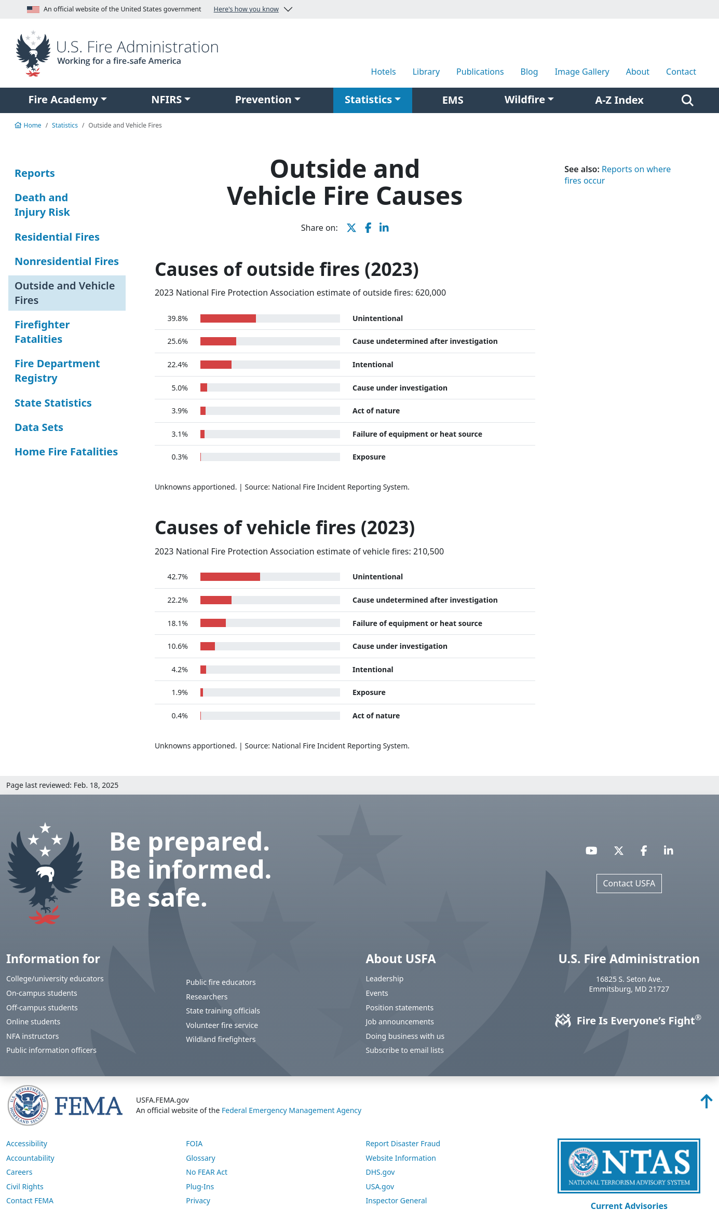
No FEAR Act (206, 1172)
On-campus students (41, 993)
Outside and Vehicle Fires (65, 293)
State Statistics (53, 403)
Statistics (368, 99)
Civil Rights (25, 1186)
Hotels (383, 71)
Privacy (198, 1200)
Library (426, 71)
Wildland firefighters (220, 1039)
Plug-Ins (200, 1186)
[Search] (688, 100)
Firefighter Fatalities (42, 331)
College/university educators (55, 978)
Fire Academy (63, 99)
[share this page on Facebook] (368, 227)
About (637, 71)
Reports (35, 173)
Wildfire (525, 99)
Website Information (401, 1158)
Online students (33, 1021)
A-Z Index (619, 100)
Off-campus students (42, 1007)
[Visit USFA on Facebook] (644, 851)
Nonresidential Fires (67, 261)
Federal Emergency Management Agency (291, 1110)
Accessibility (26, 1143)
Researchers (206, 997)
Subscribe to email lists (405, 1050)
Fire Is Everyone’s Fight (629, 1020)
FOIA (194, 1143)
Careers (19, 1172)
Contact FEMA (29, 1200)
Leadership (385, 978)
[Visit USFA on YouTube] (591, 851)
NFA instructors (32, 1036)
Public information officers (51, 1050)
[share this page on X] (351, 227)
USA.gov (380, 1186)
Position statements (400, 1007)
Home (28, 125)
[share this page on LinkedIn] (384, 227)
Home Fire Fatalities (66, 451)
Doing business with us (405, 1036)
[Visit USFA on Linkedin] (668, 851)
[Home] (120, 52)
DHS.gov (380, 1172)
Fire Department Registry (57, 370)
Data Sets (39, 427)
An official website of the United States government (153, 9)
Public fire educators (221, 982)
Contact (681, 71)
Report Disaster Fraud (403, 1143)
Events (377, 993)
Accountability (30, 1158)
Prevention (263, 99)
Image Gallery (582, 71)
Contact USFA (629, 883)
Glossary (200, 1158)
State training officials (223, 1011)
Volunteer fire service (222, 1025)
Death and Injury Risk (42, 204)
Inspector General (396, 1200)
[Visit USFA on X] (618, 851)
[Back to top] (706, 1104)
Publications (480, 71)
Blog (529, 71)
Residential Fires (57, 237)
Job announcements (400, 1021)
